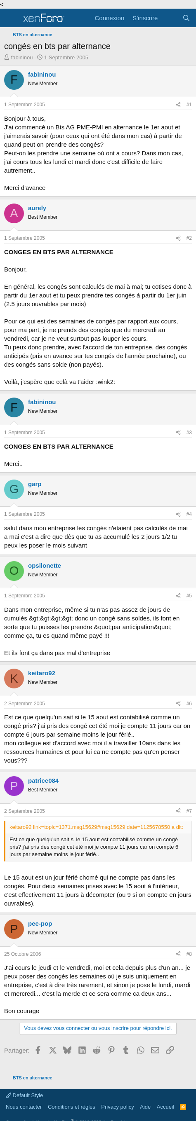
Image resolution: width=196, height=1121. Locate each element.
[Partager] (178, 105)
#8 (189, 954)
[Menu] (11, 18)
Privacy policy (117, 1107)
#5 (189, 596)
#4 (189, 514)
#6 (189, 704)
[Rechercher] (186, 18)
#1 (189, 105)
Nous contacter (24, 1107)
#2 (189, 238)
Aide (145, 1107)
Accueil (165, 1107)
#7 (189, 811)
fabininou (22, 57)
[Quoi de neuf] (170, 18)
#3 (189, 432)
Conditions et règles (71, 1107)
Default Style (24, 1095)
